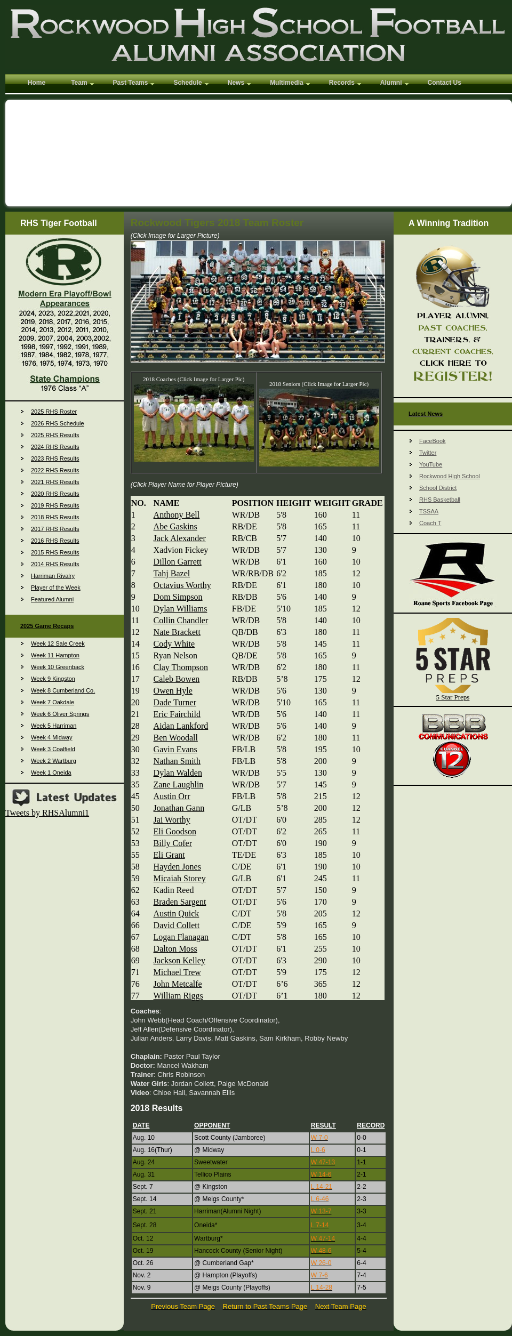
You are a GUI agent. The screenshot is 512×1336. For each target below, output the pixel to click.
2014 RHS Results (55, 564)
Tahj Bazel (172, 573)
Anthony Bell (177, 514)
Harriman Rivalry (53, 576)
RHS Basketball (439, 499)
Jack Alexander (180, 538)
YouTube (430, 464)
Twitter (427, 452)
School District (438, 488)
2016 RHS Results (55, 540)
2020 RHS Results (55, 493)
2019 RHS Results (55, 505)
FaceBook (432, 441)
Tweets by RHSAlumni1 (47, 812)
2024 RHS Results (55, 447)
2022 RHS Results (55, 470)
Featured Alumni (52, 599)
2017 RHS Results (55, 529)
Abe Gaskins (175, 526)
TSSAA (428, 511)
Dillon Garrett (178, 561)
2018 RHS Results (55, 517)
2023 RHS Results (55, 458)
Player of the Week (56, 587)
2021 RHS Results (55, 482)
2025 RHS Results (55, 435)
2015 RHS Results (55, 552)
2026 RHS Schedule (57, 423)
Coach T (430, 523)
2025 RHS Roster (54, 411)
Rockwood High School (449, 476)
